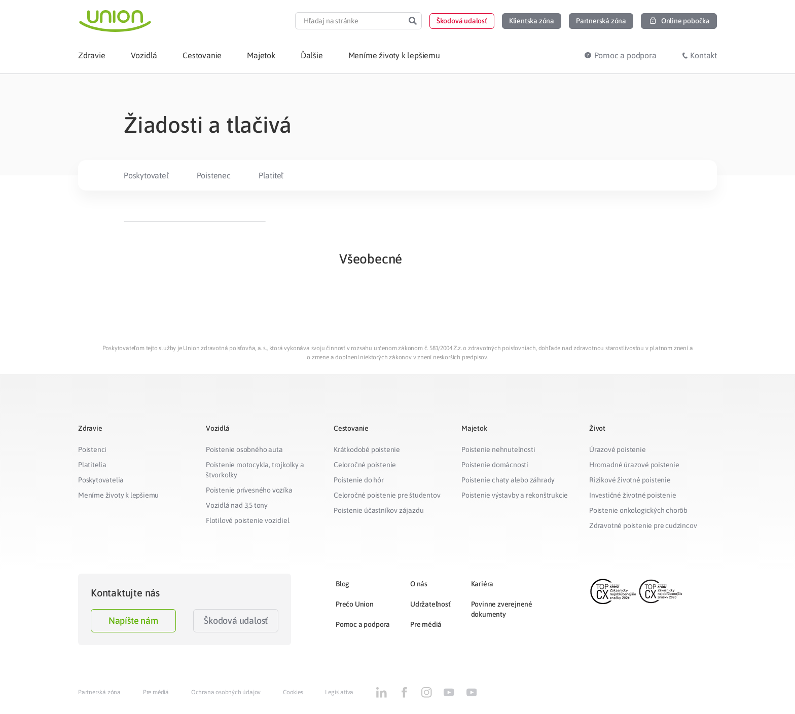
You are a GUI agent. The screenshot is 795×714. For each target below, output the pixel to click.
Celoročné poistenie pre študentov (387, 495)
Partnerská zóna (99, 692)
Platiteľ (271, 175)
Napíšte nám (133, 620)
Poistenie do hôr (359, 480)
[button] (461, 21)
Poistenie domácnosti (494, 465)
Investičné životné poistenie (632, 495)
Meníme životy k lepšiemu (118, 495)
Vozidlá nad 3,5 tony (237, 505)
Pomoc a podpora (363, 624)
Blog (342, 584)
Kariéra (482, 584)
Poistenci (92, 449)
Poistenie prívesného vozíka (249, 490)
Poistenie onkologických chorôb (638, 510)
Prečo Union (355, 604)
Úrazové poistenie (617, 449)
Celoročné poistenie (365, 465)
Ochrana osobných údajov (226, 692)
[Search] (412, 21)
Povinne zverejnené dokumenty (501, 609)
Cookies (293, 692)
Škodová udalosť (236, 620)
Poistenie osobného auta (244, 449)
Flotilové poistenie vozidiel (247, 520)
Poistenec (214, 175)
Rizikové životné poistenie (630, 480)
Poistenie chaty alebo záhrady (508, 480)
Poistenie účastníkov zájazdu (378, 510)
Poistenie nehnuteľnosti (498, 449)
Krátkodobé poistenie (367, 449)
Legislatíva (339, 692)
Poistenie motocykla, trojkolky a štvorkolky (255, 470)
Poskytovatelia (101, 480)
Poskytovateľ (146, 175)
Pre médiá (426, 624)
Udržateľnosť (430, 604)
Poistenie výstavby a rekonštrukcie (514, 495)
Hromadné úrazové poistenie (634, 465)
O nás (418, 584)
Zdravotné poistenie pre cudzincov (643, 525)
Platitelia (92, 465)
